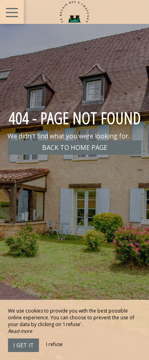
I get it (23, 345)
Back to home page (74, 147)
